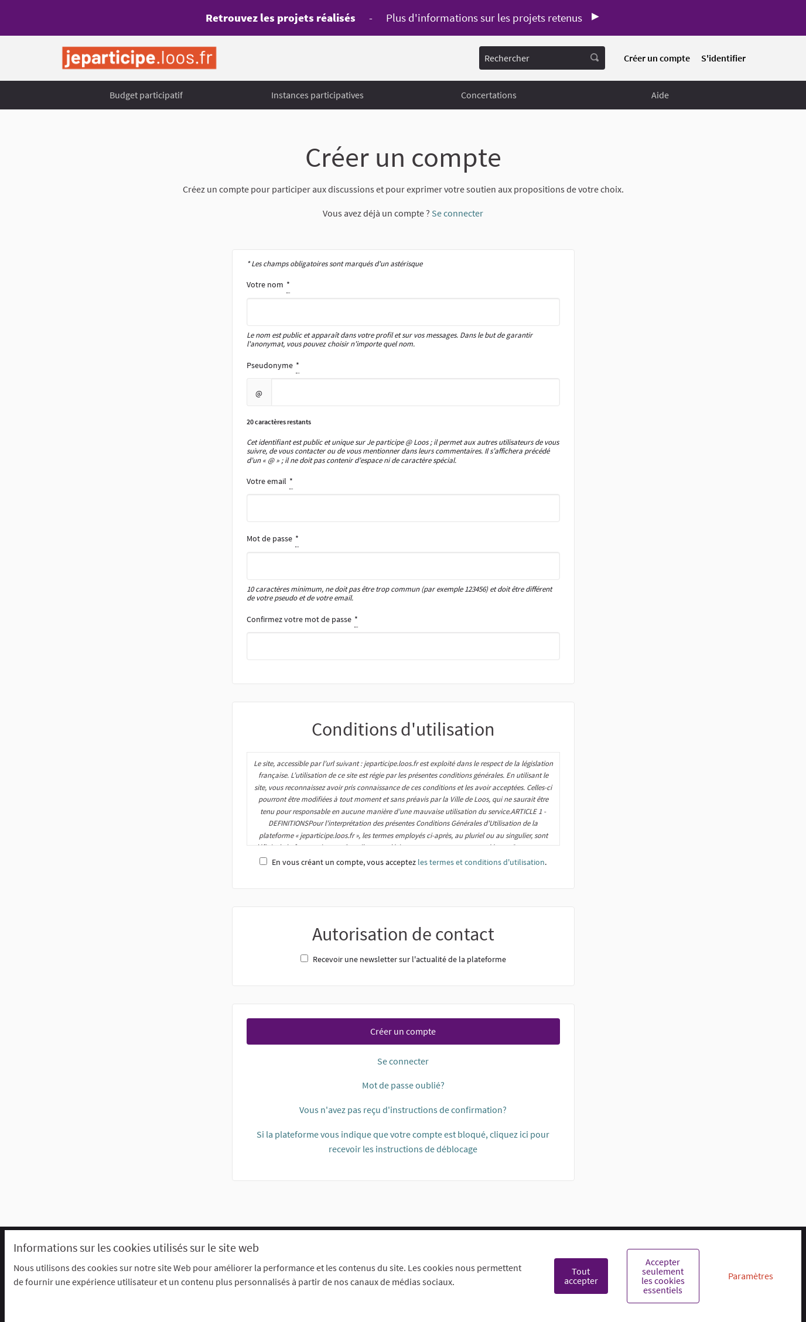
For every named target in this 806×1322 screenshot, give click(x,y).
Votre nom (403, 312)
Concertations (489, 95)
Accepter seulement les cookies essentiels (663, 1276)
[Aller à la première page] (139, 58)
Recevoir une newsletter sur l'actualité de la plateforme (403, 959)
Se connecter (457, 213)
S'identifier (723, 58)
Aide (660, 95)
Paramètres (750, 1276)
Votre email (403, 498)
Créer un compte (657, 58)
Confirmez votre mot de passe (403, 636)
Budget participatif (146, 95)
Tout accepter (581, 1275)
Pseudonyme (403, 411)
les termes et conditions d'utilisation (481, 862)
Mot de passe (403, 566)
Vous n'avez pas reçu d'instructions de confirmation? (403, 1109)
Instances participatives (317, 95)
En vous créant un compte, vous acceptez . (403, 862)
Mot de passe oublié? (403, 1085)
